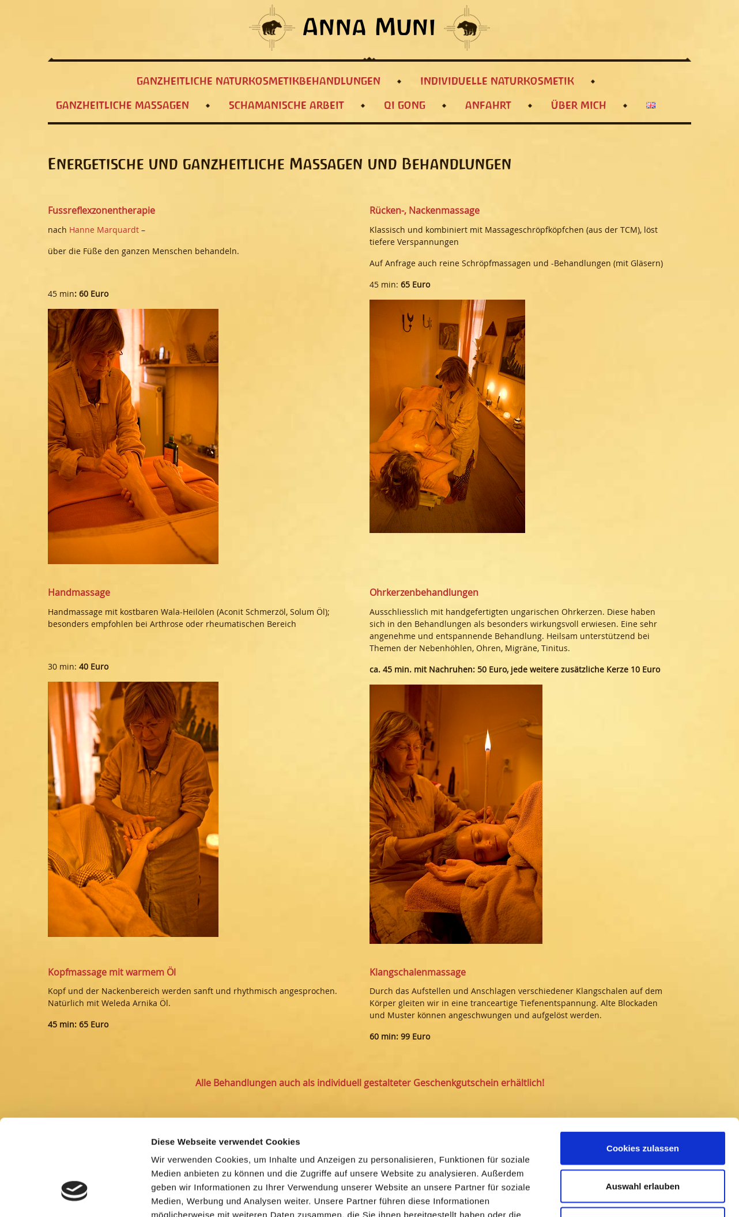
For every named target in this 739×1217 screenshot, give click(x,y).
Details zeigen (613, 1194)
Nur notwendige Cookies (642, 1141)
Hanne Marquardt (104, 229)
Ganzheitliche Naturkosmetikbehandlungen (258, 81)
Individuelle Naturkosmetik (497, 81)
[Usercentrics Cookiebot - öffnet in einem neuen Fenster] (74, 1194)
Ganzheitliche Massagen (122, 106)
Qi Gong (404, 106)
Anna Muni (369, 28)
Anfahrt (488, 106)
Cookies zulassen (642, 1066)
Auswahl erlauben (643, 1104)
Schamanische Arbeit (286, 106)
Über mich (578, 106)
